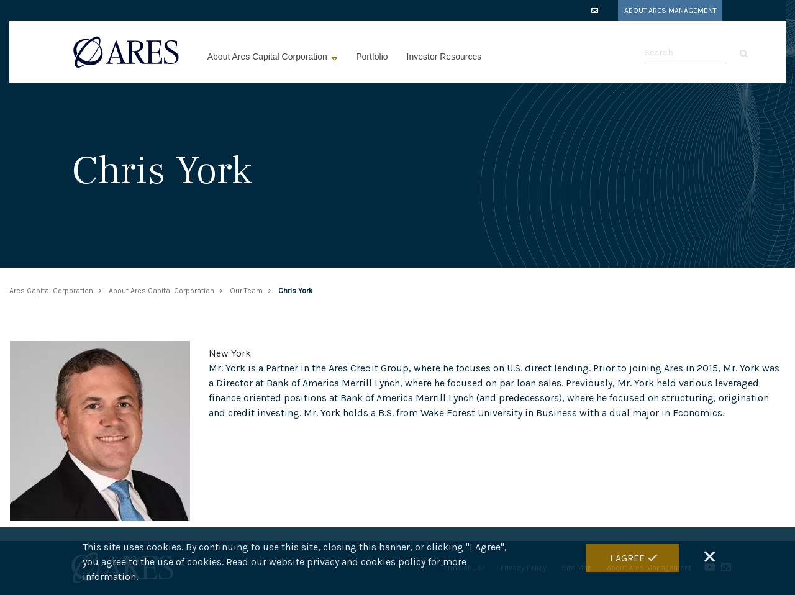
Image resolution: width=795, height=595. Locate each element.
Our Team (246, 290)
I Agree (627, 559)
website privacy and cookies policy (347, 563)
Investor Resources (444, 56)
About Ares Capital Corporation (268, 56)
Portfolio (372, 56)
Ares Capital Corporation (51, 290)
